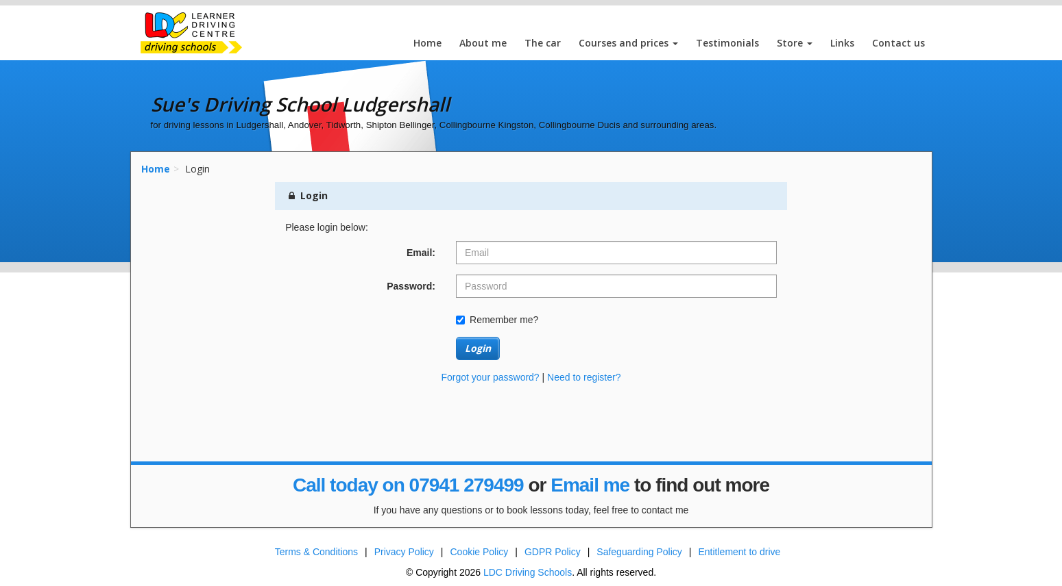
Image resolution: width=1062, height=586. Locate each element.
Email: (421, 252)
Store (794, 42)
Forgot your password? (490, 377)
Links (842, 42)
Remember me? (497, 319)
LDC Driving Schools (527, 572)
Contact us (898, 42)
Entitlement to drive (739, 551)
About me (483, 42)
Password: (411, 286)
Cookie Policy (479, 551)
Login (478, 348)
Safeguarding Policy (639, 551)
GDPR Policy (552, 551)
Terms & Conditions (316, 551)
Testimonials (727, 42)
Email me (590, 485)
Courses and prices (628, 42)
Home (427, 42)
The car (542, 42)
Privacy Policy (404, 551)
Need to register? (583, 377)
